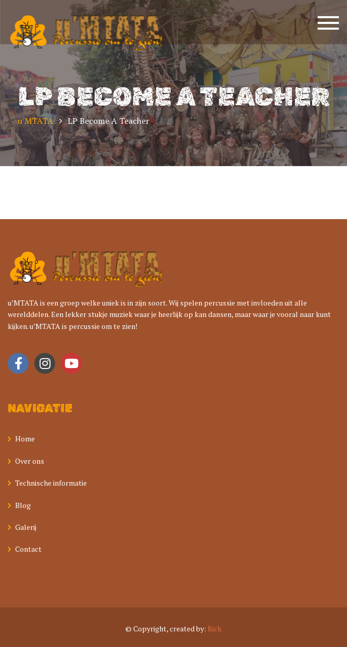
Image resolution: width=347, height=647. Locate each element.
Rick (215, 628)
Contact (28, 549)
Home (25, 438)
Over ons (29, 461)
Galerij (25, 527)
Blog (23, 505)
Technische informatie (51, 483)
